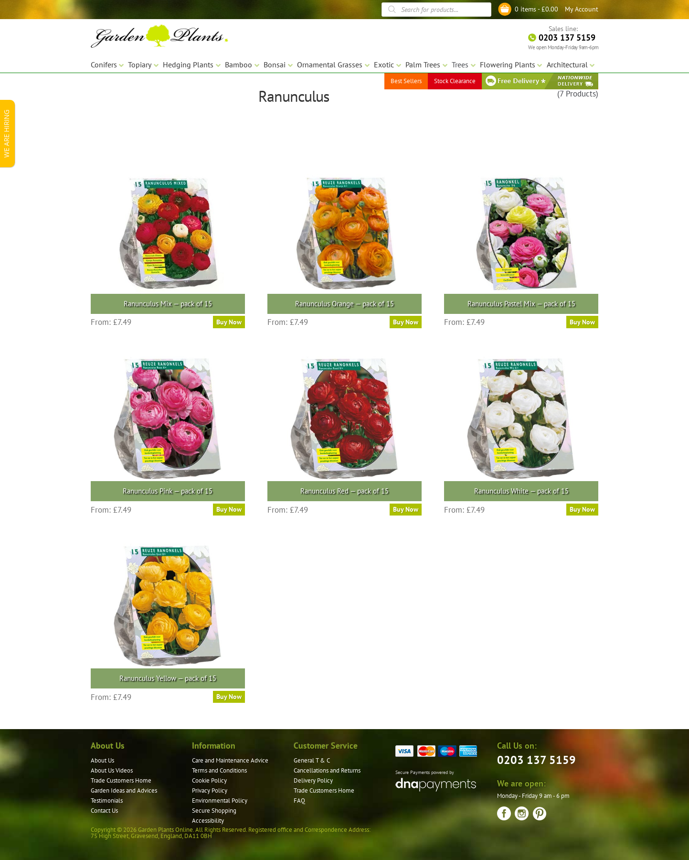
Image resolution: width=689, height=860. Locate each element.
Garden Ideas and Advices (124, 790)
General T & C (312, 760)
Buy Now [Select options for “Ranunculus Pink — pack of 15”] (229, 509)
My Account (581, 9)
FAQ (299, 800)
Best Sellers (406, 81)
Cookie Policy (209, 780)
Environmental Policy (219, 800)
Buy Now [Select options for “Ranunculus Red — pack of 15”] (405, 509)
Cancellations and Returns (327, 770)
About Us (102, 760)
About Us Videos (112, 770)
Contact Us (104, 810)
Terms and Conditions (219, 770)
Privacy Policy (209, 790)
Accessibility (208, 821)
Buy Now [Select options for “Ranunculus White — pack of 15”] (582, 509)
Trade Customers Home (121, 780)
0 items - (536, 9)
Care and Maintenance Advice (230, 760)
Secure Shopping (214, 810)
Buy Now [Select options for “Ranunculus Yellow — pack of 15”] (229, 696)
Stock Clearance (455, 81)
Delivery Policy (313, 780)
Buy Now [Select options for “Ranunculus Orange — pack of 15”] (405, 322)
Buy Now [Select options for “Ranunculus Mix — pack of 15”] (229, 322)
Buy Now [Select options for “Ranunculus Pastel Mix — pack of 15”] (582, 322)
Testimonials (107, 800)
